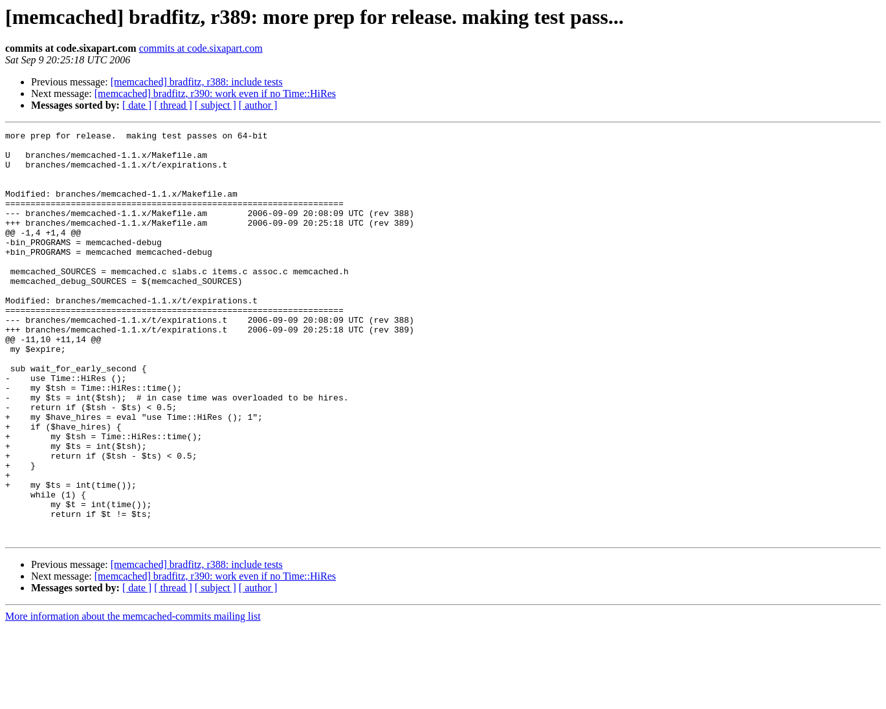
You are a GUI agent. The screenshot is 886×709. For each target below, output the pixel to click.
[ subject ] (215, 105)
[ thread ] (173, 105)
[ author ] (258, 105)
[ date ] (136, 105)
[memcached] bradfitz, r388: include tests (197, 81)
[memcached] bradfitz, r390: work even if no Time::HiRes (215, 93)
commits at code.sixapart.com (201, 48)
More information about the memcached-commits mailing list (133, 697)
